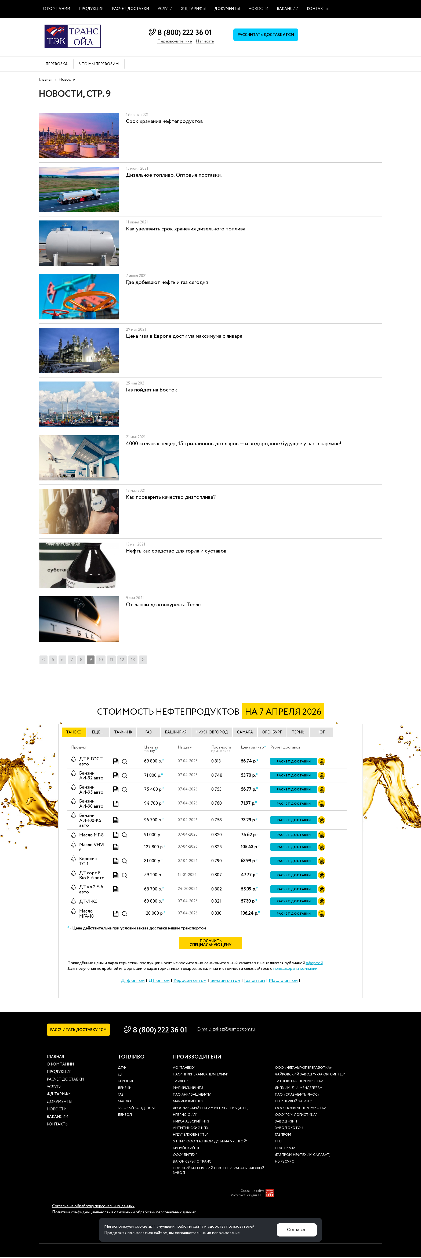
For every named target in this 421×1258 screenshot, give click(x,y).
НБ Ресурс (284, 1162)
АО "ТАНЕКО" (184, 1069)
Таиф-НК (181, 1082)
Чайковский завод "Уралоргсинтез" (310, 1075)
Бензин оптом (225, 980)
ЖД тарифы (193, 9)
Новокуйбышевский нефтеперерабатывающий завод (218, 1171)
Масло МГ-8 (91, 835)
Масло (124, 1102)
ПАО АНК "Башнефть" (192, 1095)
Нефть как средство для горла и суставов (176, 551)
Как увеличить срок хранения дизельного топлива (185, 229)
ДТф (122, 1069)
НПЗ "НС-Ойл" (185, 1116)
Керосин (126, 1082)
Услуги (165, 9)
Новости (258, 9)
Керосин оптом (189, 980)
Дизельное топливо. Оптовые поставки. (174, 175)
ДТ (120, 1075)
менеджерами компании (295, 969)
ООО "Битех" (185, 1156)
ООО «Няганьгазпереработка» (303, 1069)
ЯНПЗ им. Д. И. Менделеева (298, 1089)
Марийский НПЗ (188, 1089)
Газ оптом (254, 980)
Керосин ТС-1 (88, 861)
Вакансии (287, 9)
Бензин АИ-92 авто (91, 776)
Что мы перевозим (99, 64)
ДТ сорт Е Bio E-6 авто (91, 875)
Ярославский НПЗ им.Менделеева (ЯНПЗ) (211, 1109)
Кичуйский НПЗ (187, 1149)
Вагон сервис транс (192, 1162)
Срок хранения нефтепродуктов (164, 121)
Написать (205, 41)
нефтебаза (285, 1149)
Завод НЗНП (286, 1122)
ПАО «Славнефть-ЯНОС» (297, 1095)
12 (122, 660)
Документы (227, 9)
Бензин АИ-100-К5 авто (90, 820)
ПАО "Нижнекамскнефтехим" (200, 1075)
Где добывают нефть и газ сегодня (167, 282)
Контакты (318, 9)
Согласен (297, 1229)
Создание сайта (252, 1192)
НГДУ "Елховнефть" (190, 1136)
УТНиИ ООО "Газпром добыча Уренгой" (210, 1142)
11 (111, 660)
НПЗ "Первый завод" (293, 1102)
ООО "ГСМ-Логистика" (296, 1116)
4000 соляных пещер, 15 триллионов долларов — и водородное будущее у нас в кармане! (233, 444)
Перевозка (57, 64)
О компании (56, 9)
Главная (45, 79)
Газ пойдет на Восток (151, 390)
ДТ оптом (159, 980)
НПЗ (278, 1142)
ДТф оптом (133, 980)
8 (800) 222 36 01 (184, 32)
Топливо (131, 1058)
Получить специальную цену (210, 943)
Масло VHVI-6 (92, 847)
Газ (121, 1095)
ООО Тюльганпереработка (300, 1109)
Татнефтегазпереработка (299, 1082)
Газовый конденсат (137, 1109)
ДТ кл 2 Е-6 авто (91, 890)
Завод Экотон (289, 1129)
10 (101, 660)
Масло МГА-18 (86, 914)
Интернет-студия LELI (247, 1196)
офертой (314, 963)
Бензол (125, 1116)
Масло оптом (283, 980)
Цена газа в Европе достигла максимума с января (184, 336)
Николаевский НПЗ (191, 1122)
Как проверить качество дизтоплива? (171, 497)
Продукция (91, 9)
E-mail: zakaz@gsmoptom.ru (230, 1029)
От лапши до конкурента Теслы (163, 605)
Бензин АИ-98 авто (91, 804)
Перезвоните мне (174, 41)
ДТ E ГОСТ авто (91, 762)
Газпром (283, 1136)
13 (133, 660)
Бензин (125, 1089)
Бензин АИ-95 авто (91, 790)
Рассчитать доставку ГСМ (267, 35)
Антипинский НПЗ (190, 1129)
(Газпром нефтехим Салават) (303, 1156)
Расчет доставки (130, 9)
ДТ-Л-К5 (88, 901)
